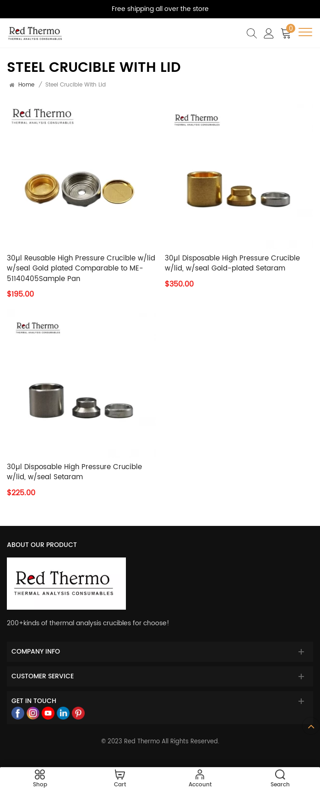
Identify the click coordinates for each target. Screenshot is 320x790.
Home (26, 85)
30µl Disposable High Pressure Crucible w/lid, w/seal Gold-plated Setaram (232, 264)
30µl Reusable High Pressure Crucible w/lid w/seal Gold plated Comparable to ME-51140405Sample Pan (81, 269)
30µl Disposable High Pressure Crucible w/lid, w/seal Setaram (74, 472)
